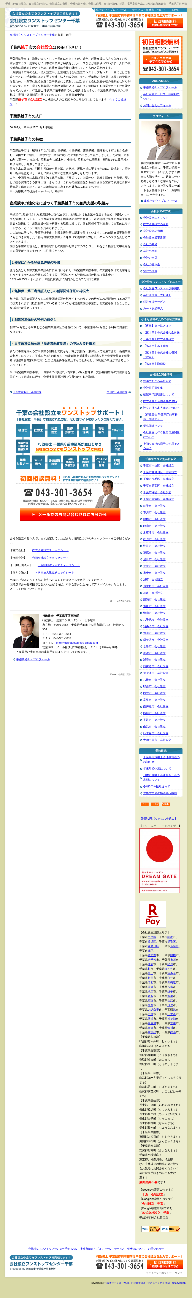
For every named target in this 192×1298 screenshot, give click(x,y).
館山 (173, 1032)
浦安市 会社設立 (154, 659)
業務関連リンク (153, 425)
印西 (150, 982)
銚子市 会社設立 (154, 505)
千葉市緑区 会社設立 (157, 492)
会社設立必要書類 (154, 237)
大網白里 (153, 1009)
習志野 (152, 955)
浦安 (150, 964)
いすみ (171, 1014)
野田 (150, 977)
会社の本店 (150, 257)
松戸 (170, 964)
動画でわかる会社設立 (157, 381)
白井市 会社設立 (154, 693)
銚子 (170, 991)
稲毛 (170, 937)
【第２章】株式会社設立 (158, 339)
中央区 (152, 937)
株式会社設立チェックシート (50, 550)
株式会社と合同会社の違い (160, 401)
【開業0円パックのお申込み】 (158, 818)
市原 (150, 1014)
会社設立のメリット (155, 217)
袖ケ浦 (171, 1018)
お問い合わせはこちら (165, 23)
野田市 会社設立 (154, 546)
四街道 (171, 982)
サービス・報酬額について (149, 9)
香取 (150, 996)
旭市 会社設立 (153, 579)
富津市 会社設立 (154, 653)
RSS (144, 804)
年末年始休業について (157, 768)
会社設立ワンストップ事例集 (161, 288)
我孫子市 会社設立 (155, 626)
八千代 (152, 959)
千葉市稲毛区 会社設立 (158, 479)
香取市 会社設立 (154, 719)
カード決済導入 (153, 308)
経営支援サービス (154, 301)
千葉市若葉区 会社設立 (158, 485)
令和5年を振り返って (156, 786)
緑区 (150, 950)
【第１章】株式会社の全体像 (161, 332)
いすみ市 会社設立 (155, 733)
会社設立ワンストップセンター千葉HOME (52, 1248)
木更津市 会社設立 (155, 532)
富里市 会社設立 (154, 699)
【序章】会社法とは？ (157, 325)
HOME (175, 9)
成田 (150, 991)
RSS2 (155, 804)
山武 (170, 1000)
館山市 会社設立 (154, 525)
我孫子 (171, 973)
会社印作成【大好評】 (157, 295)
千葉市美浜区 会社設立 (27, 392)
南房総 (152, 1032)
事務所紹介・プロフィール (110, 9)
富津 (150, 1027)
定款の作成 (150, 271)
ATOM (166, 804)
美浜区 (152, 941)
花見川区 (153, 946)
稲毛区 (171, 941)
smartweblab (179, 1283)
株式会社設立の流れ (155, 224)
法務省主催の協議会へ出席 (160, 793)
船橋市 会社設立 (154, 519)
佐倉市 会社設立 (154, 566)
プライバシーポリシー (159, 1272)
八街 (170, 987)
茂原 (170, 1005)
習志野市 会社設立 (155, 586)
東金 (150, 1005)
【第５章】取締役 (154, 363)
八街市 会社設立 (154, 679)
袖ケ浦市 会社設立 (155, 673)
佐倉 (150, 987)
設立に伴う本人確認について (161, 407)
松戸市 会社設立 (154, 539)
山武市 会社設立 (154, 726)
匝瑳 (150, 1000)
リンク (178, 1272)
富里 (170, 996)
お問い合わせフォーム (157, 105)
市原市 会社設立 (154, 606)
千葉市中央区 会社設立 (158, 465)
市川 (173, 959)
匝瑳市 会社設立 (154, 713)
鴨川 (170, 1027)
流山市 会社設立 (154, 613)
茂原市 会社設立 (154, 552)
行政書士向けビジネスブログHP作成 (150, 1283)
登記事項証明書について (158, 394)
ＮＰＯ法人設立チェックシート (54, 572)
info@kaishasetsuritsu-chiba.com (77, 642)
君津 (173, 1023)
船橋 (173, 955)
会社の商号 (150, 244)
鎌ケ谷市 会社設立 (155, 639)
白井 (170, 977)
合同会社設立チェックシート (50, 557)
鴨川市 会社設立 (154, 633)
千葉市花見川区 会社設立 (160, 472)
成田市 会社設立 (154, 559)
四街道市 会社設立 (155, 666)
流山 (150, 973)
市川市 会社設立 (117, 392)
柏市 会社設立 (153, 592)
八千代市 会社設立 (155, 619)
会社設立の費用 (153, 231)
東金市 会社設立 (154, 572)
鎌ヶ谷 (169, 968)
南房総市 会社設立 (155, 706)
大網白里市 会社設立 (157, 740)
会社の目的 (150, 251)
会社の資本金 (151, 264)
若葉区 (174, 946)
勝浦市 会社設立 (154, 599)
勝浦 (150, 1018)
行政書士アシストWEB (117, 1283)
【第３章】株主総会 (155, 345)
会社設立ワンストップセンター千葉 (44, 18)
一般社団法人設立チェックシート (59, 565)
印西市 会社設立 (154, 686)
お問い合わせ (156, 1248)
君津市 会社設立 (154, 646)
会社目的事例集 (153, 387)
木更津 (152, 1023)
